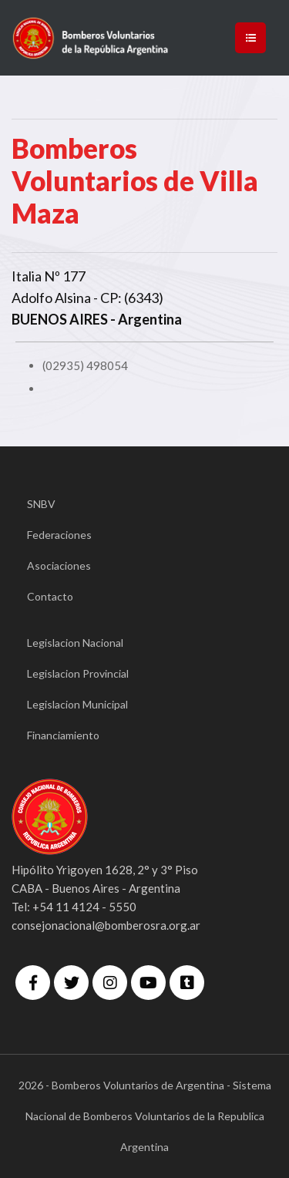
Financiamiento (63, 735)
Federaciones (59, 534)
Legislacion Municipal (77, 704)
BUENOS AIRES (60, 319)
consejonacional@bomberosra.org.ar (106, 925)
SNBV (41, 503)
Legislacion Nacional (75, 642)
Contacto (50, 596)
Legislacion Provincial (78, 673)
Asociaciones (59, 565)
